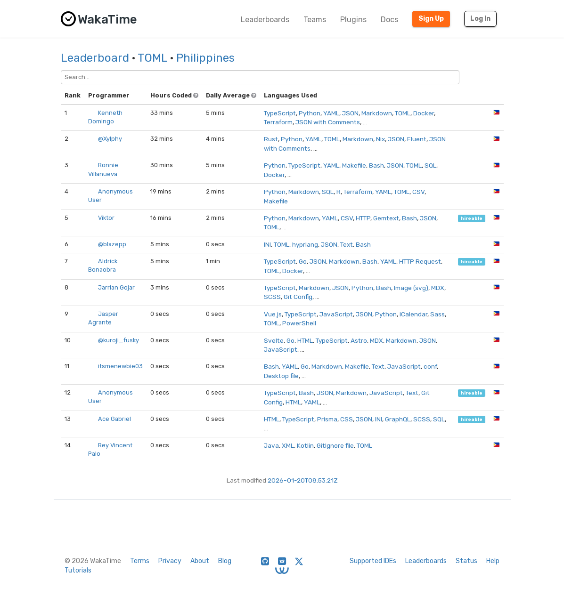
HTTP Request (420, 261)
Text (346, 244)
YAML (331, 113)
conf (430, 366)
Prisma (327, 419)
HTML (305, 340)
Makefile (354, 165)
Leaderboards (265, 19)
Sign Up (431, 19)
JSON (350, 113)
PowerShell (299, 323)
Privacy (169, 561)
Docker (423, 113)
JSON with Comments (327, 122)
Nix (380, 139)
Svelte (274, 340)
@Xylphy (110, 138)
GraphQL (397, 419)
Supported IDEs (373, 561)
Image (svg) (411, 287)
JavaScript (336, 314)
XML (288, 445)
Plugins (353, 19)
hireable (471, 218)
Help (492, 561)
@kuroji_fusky (118, 340)
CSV (418, 191)
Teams (314, 19)
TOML (152, 58)
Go (303, 261)
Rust (271, 139)
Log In (480, 19)
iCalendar (413, 314)
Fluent (416, 139)
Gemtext (386, 218)
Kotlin (305, 445)
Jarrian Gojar (116, 287)
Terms (139, 561)
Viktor (106, 217)
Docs (389, 19)
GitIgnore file (335, 445)
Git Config (298, 296)
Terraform (278, 122)
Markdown (376, 113)
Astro (359, 340)
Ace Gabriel (114, 418)
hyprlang (305, 244)
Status (466, 561)
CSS (346, 419)
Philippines (205, 58)
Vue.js (273, 314)
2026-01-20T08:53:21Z (303, 480)
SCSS (272, 296)
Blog (224, 561)
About (199, 561)
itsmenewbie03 (120, 366)
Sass (437, 314)
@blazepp (112, 244)
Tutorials (78, 570)
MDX (437, 287)
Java (271, 445)
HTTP (363, 218)
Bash (376, 165)
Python (309, 113)
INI (267, 244)
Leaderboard (95, 58)
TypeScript (280, 113)
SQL (430, 165)
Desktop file (281, 375)
